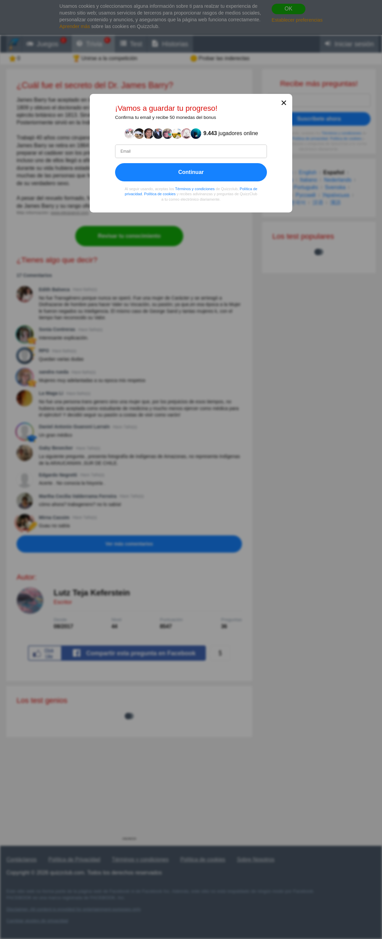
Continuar (191, 172)
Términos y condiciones (195, 189)
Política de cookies (159, 194)
